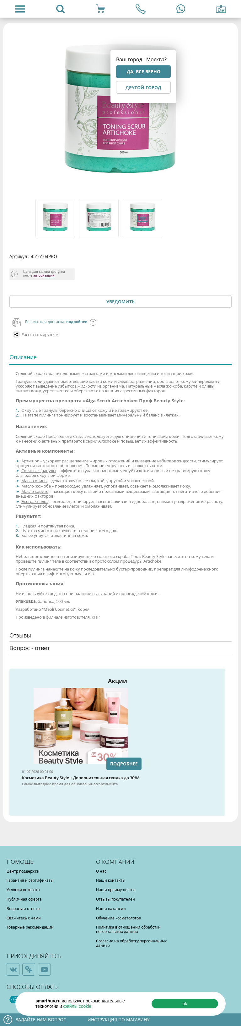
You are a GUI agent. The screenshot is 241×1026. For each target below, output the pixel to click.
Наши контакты (110, 880)
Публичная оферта (24, 899)
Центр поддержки (23, 871)
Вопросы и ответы (23, 908)
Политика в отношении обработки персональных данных (128, 929)
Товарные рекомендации (30, 926)
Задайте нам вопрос (41, 1020)
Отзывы (20, 635)
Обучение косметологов (118, 917)
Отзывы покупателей (115, 899)
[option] (56, 218)
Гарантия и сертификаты (30, 880)
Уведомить (120, 302)
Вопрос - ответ (29, 648)
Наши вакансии (111, 908)
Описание (23, 357)
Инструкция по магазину (119, 1020)
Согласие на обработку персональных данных (131, 943)
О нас (101, 871)
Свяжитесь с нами (24, 917)
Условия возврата (23, 889)
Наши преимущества (116, 889)
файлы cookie (77, 1006)
